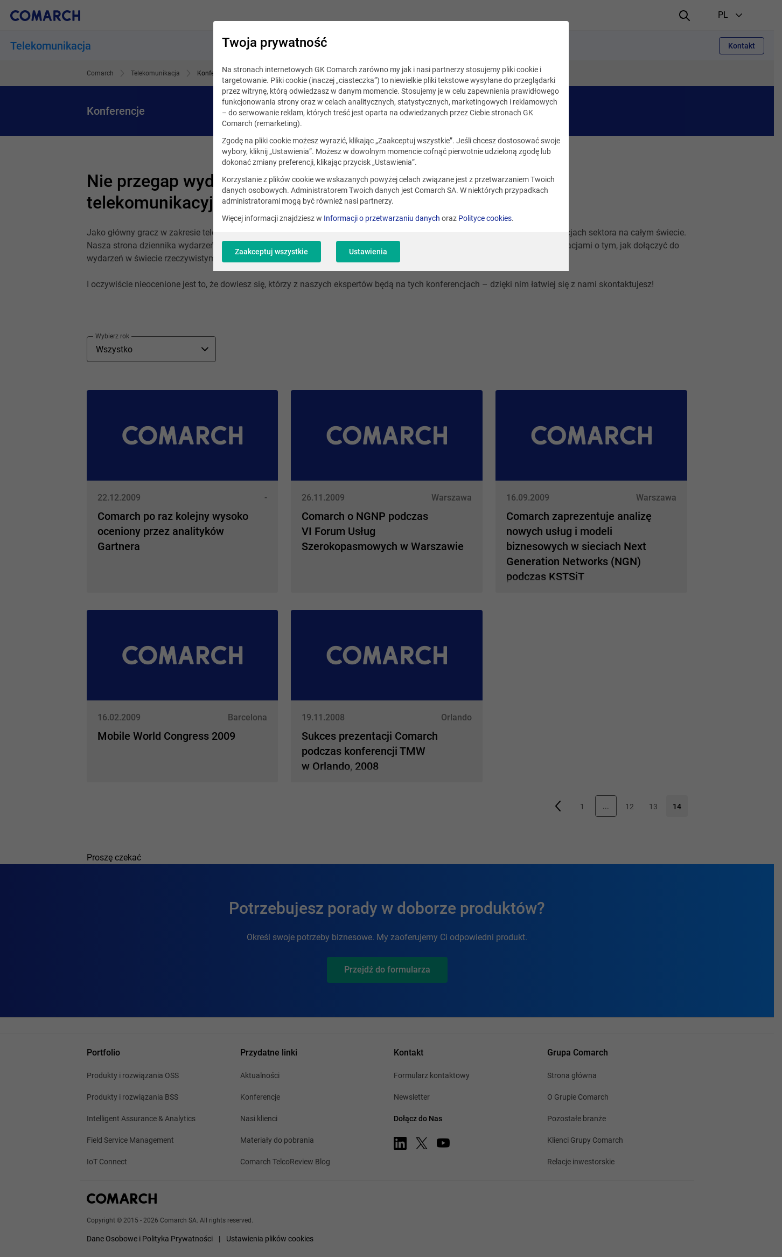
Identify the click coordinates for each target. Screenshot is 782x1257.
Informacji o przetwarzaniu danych (382, 218)
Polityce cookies (485, 218)
